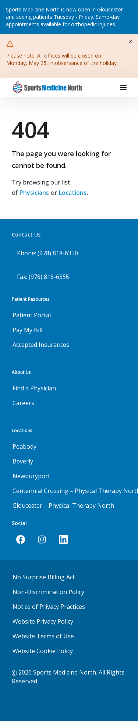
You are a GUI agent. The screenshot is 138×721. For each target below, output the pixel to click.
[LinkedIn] (63, 539)
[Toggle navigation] (123, 87)
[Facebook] (20, 539)
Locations (72, 193)
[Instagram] (42, 539)
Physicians (34, 193)
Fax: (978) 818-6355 (43, 277)
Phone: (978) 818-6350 (47, 253)
